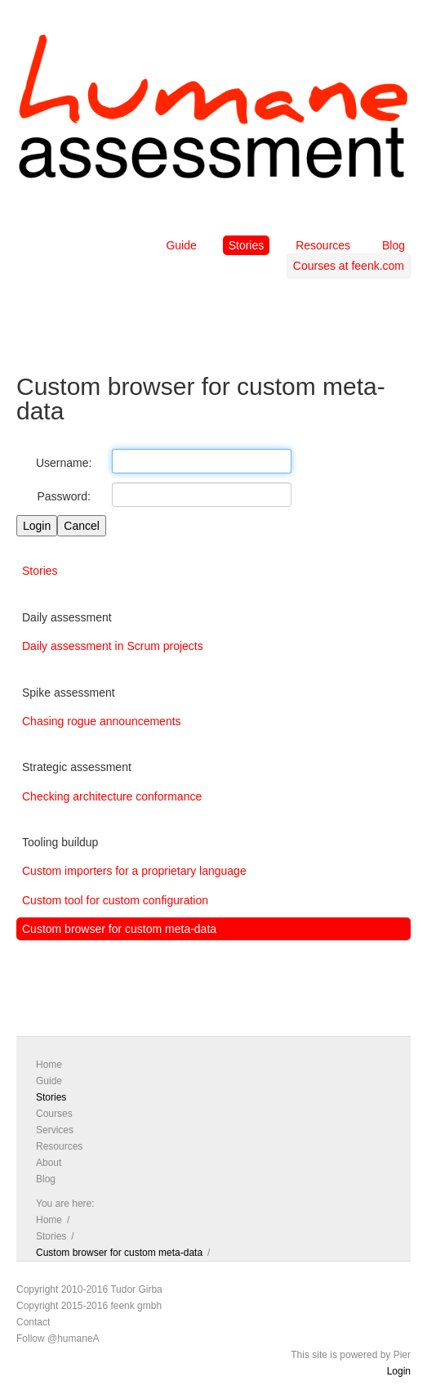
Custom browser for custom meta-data (119, 928)
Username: (63, 462)
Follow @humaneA (58, 1338)
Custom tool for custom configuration (115, 900)
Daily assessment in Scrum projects (112, 645)
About (48, 1162)
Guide (181, 245)
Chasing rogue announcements (101, 721)
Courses (54, 1113)
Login (399, 1371)
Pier (402, 1355)
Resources (323, 245)
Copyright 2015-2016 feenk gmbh (89, 1306)
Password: (64, 496)
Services (54, 1130)
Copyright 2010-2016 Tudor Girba (89, 1289)
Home (49, 1064)
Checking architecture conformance (112, 796)
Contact (33, 1322)
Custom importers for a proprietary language (134, 870)
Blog (393, 245)
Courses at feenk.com (348, 265)
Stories (247, 245)
